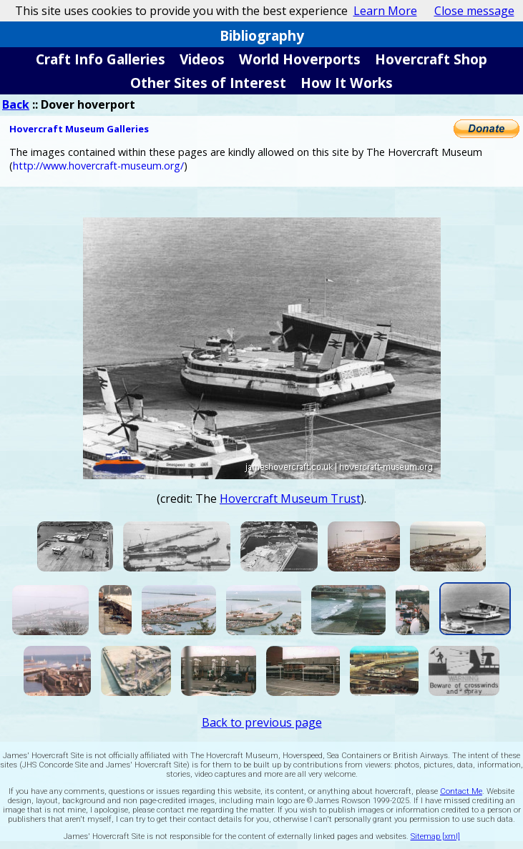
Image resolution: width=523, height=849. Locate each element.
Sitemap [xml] (435, 836)
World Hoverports (300, 59)
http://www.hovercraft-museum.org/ (98, 165)
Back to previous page (262, 722)
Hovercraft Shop (431, 59)
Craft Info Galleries (100, 59)
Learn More (385, 11)
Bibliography (262, 35)
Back (15, 104)
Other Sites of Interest (208, 82)
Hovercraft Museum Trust (290, 498)
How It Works (346, 82)
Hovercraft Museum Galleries (79, 128)
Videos (202, 59)
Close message (474, 11)
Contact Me (461, 791)
